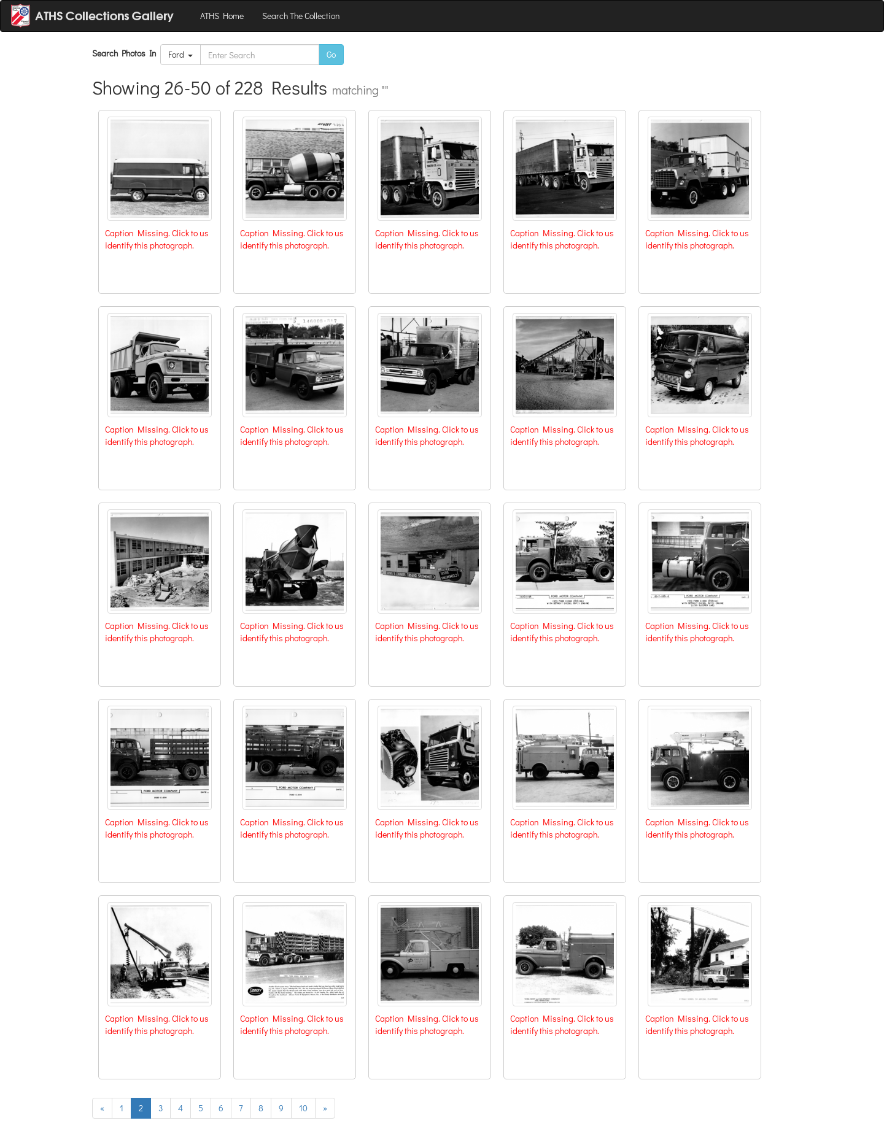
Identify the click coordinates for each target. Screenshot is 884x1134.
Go (331, 54)
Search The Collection (301, 15)
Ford (180, 54)
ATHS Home (222, 15)
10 (303, 1108)
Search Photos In (126, 53)
